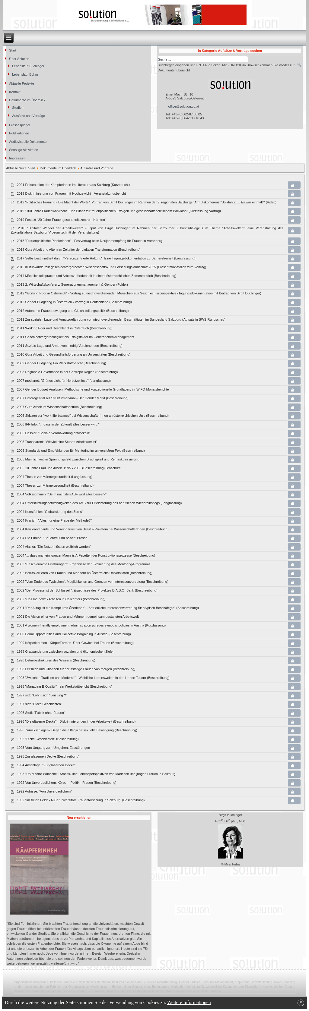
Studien (17, 107)
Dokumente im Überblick (27, 100)
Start (12, 50)
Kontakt (14, 92)
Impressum (17, 158)
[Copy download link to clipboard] (294, 185)
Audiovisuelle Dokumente (27, 141)
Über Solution (19, 59)
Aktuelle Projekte (21, 83)
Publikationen (19, 133)
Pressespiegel (19, 125)
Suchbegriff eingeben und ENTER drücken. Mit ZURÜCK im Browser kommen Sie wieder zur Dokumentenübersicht (226, 67)
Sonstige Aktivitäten (23, 150)
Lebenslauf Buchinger (28, 66)
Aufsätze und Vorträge (28, 116)
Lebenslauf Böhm (25, 74)
